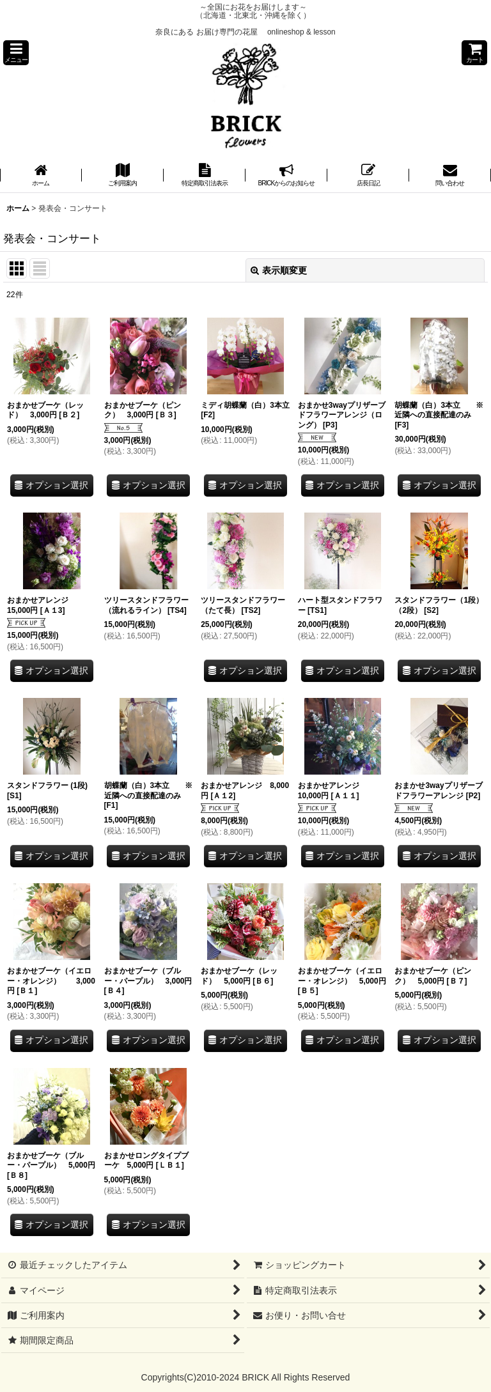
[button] (16, 52)
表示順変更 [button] (279, 270)
